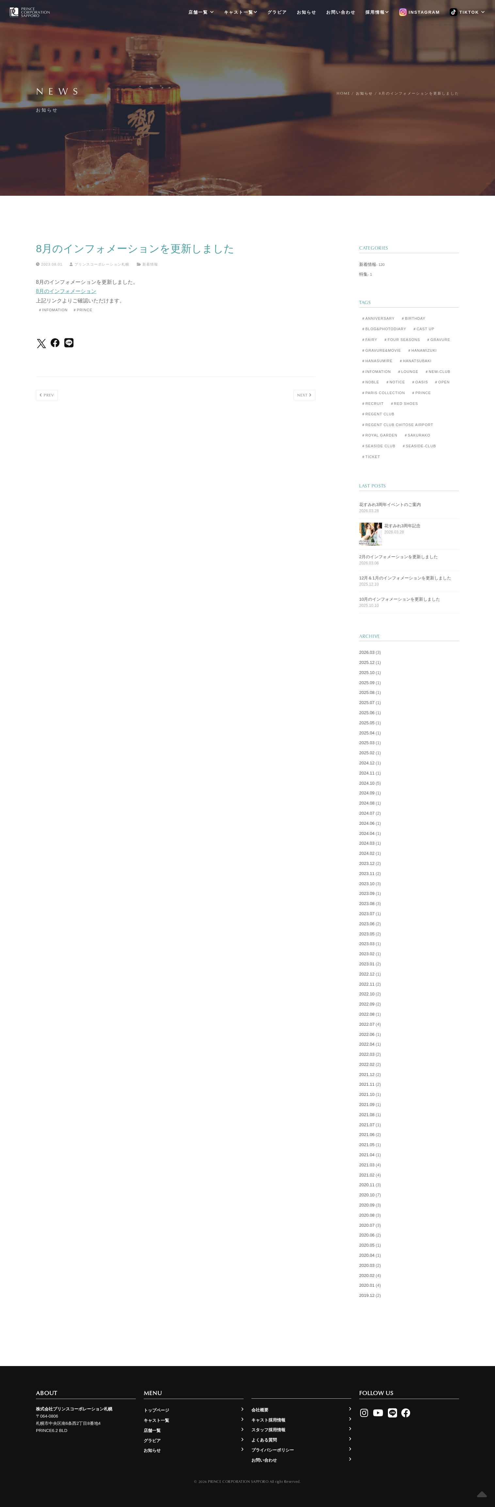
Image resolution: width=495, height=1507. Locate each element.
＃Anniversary (378, 318)
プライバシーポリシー (272, 1450)
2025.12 (367, 662)
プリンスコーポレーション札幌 (99, 264)
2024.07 (367, 813)
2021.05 (367, 1144)
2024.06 (367, 823)
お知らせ (306, 12)
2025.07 (367, 702)
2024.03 (367, 843)
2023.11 (367, 873)
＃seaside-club (419, 446)
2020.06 (367, 1235)
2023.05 (367, 933)
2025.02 (367, 752)
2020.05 (367, 1245)
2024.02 (367, 853)
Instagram (419, 12)
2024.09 (367, 793)
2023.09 (367, 893)
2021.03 (367, 1164)
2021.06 (367, 1134)
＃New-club (437, 372)
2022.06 (367, 1034)
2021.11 (367, 1084)
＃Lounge (407, 372)
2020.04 (367, 1255)
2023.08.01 (49, 264)
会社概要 (259, 1409)
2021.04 (367, 1154)
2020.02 (367, 1275)
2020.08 (367, 1215)
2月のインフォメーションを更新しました (398, 556)
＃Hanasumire (376, 361)
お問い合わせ (341, 12)
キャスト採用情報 (268, 1420)
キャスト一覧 (241, 12)
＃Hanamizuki (422, 350)
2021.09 (367, 1104)
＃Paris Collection (383, 393)
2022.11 (367, 984)
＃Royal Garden (379, 435)
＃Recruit (372, 404)
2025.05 (367, 722)
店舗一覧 (201, 12)
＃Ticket (370, 457)
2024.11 (367, 773)
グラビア (277, 12)
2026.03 (367, 652)
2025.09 (367, 682)
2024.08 (367, 803)
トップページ (156, 1410)
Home (343, 93)
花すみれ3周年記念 (402, 525)
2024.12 (367, 763)
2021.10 (367, 1094)
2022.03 (367, 1054)
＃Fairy (369, 340)
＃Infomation (53, 310)
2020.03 (367, 1265)
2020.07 (367, 1225)
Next (304, 395)
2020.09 (367, 1205)
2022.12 (367, 974)
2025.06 (367, 712)
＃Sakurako (417, 435)
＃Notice (395, 382)
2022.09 (367, 1004)
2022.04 (367, 1044)
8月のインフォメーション (66, 291)
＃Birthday (413, 318)
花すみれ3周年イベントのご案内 (390, 504)
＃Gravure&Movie (381, 350)
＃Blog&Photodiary (383, 329)
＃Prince (82, 310)
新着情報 (150, 264)
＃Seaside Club (378, 446)
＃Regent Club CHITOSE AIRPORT (397, 425)
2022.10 (367, 994)
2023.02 (367, 953)
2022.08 (367, 1014)
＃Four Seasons (402, 340)
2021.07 (367, 1124)
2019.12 (367, 1295)
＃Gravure (438, 340)
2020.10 (367, 1194)
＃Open (442, 382)
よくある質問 (264, 1440)
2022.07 (367, 1024)
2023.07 (367, 913)
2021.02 (367, 1175)
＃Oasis (419, 382)
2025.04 (367, 732)
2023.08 (367, 903)
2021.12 (367, 1074)
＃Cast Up (423, 329)
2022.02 (367, 1064)
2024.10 (367, 783)
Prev (47, 395)
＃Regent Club (377, 414)
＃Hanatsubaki (415, 361)
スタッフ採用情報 (268, 1429)
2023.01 (367, 963)
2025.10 (367, 672)
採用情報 (377, 12)
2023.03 (367, 943)
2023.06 (367, 923)
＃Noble (370, 382)
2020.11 (367, 1184)
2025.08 (367, 692)
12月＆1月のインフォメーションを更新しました (405, 578)
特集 (363, 274)
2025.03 (367, 742)
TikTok (467, 12)
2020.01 (367, 1285)
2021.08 (367, 1114)
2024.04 (367, 833)
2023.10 (367, 883)
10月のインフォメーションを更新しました (399, 599)
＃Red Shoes (404, 404)
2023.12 (367, 863)
